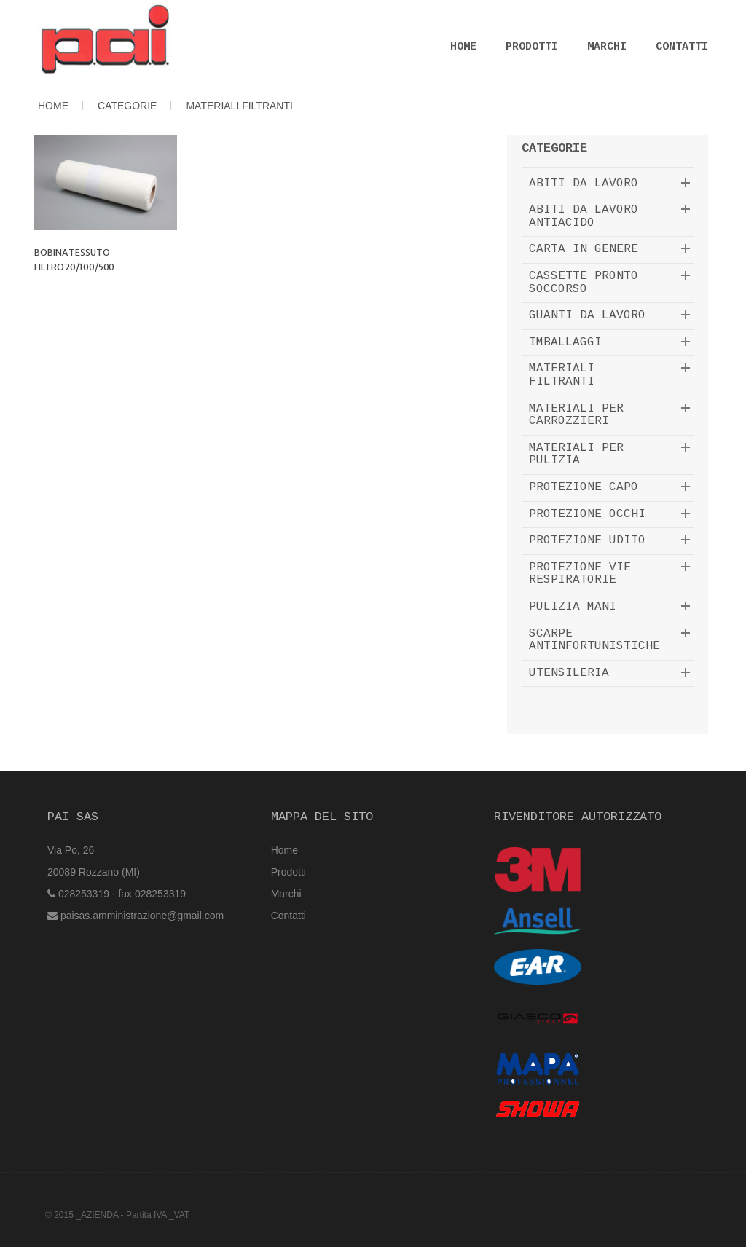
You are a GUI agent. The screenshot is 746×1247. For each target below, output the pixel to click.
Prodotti (532, 47)
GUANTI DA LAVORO (587, 315)
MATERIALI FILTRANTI (239, 105)
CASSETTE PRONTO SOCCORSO (583, 283)
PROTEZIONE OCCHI (587, 514)
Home (463, 47)
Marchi (607, 47)
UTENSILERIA (569, 673)
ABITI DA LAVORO (583, 183)
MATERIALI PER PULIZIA (576, 454)
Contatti (682, 47)
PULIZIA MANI (572, 606)
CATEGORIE (127, 105)
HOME (53, 105)
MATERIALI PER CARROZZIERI (576, 415)
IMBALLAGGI (565, 342)
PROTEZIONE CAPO (583, 487)
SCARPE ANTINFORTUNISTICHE (594, 640)
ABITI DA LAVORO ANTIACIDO (583, 216)
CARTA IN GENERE (583, 249)
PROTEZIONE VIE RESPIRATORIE (580, 574)
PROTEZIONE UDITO (587, 540)
